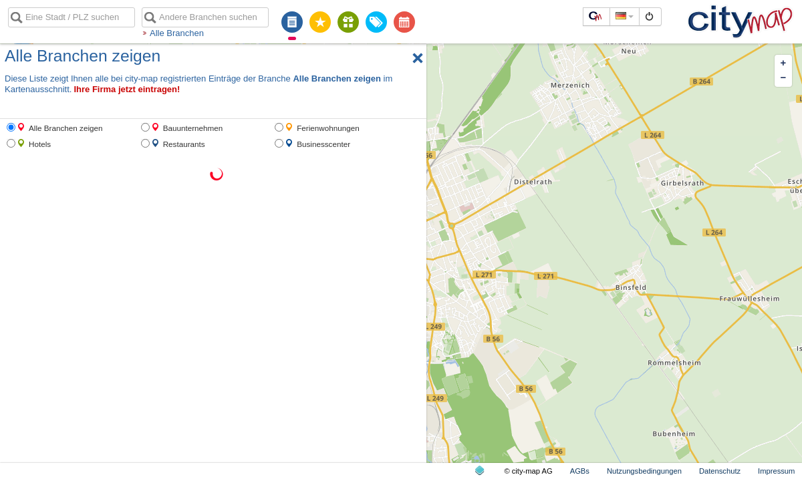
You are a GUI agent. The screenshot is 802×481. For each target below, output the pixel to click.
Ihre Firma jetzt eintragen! (127, 89)
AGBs (579, 471)
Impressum (776, 471)
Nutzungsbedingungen (644, 471)
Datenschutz (720, 471)
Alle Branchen (177, 33)
